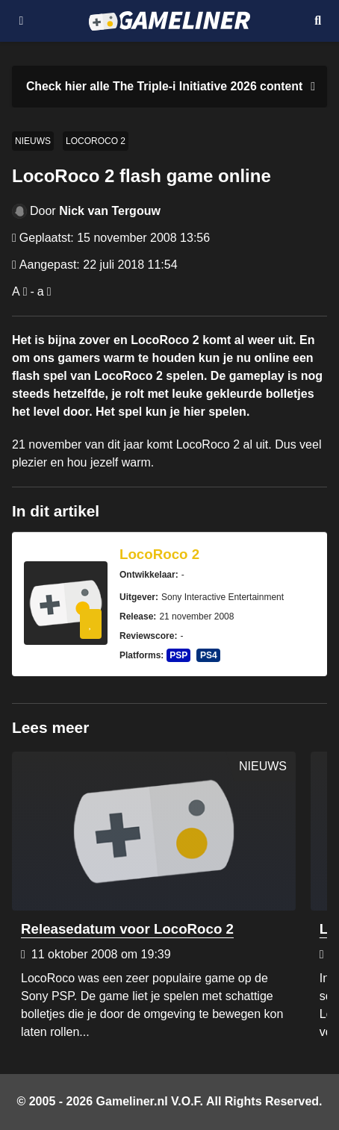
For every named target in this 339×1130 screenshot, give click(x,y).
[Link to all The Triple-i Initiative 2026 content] (164, 87)
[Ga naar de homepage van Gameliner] (169, 21)
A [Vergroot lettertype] (16, 291)
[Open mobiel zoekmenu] (317, 21)
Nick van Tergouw (110, 211)
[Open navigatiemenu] (21, 21)
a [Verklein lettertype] (40, 291)
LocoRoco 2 (95, 141)
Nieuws (33, 141)
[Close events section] (310, 87)
